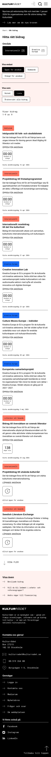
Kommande (32, 70)
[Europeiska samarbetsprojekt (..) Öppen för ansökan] (25, 386)
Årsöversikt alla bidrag (16, 99)
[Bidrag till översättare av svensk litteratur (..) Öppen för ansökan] (25, 437)
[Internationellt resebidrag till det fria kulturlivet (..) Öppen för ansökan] (25, 236)
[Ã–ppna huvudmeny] (46, 4)
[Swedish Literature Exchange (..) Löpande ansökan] (25, 529)
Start (4, 30)
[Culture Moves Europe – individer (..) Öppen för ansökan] (25, 334)
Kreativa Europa (38, 50)
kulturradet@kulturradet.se (25, 654)
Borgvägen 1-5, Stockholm (23, 667)
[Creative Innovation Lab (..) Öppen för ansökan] (25, 284)
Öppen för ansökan (13, 70)
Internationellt (15, 50)
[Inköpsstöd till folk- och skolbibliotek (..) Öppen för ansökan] (25, 145)
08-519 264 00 (17, 661)
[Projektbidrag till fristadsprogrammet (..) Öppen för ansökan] (25, 191)
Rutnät (8, 93)
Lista (19, 93)
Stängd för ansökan (13, 76)
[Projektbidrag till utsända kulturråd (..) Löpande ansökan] (25, 482)
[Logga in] (33, 4)
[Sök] (40, 4)
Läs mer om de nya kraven (22, 22)
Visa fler (13, 562)
